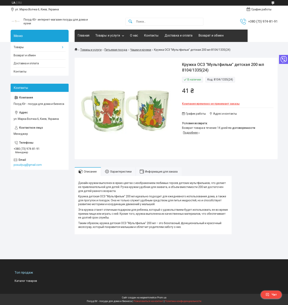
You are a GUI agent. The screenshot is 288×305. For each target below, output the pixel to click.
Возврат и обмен (211, 35)
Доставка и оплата (178, 35)
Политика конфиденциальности (183, 301)
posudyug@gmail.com (28, 164)
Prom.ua (161, 297)
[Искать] (130, 22)
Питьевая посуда (115, 49)
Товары (19, 47)
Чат (271, 294)
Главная (83, 35)
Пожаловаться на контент (148, 301)
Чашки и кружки (140, 49)
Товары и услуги (107, 35)
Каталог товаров (26, 280)
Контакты (151, 35)
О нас (134, 35)
